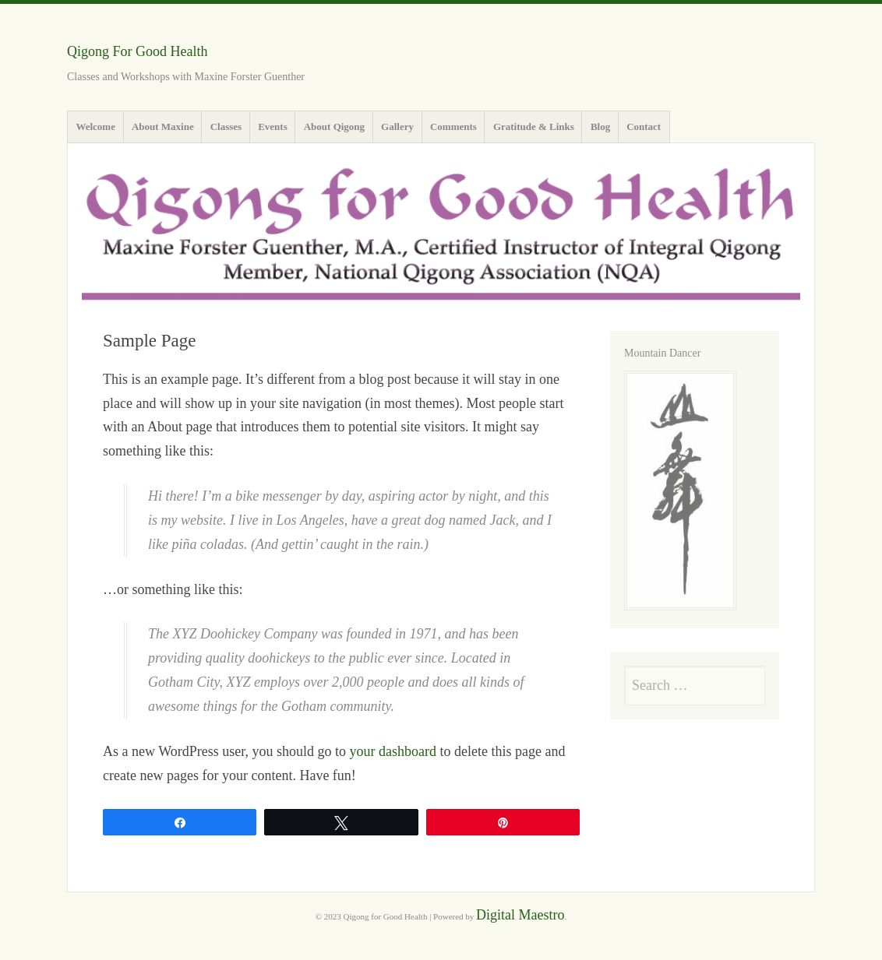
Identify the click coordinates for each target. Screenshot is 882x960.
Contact (643, 126)
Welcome (95, 126)
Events (273, 126)
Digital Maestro (520, 915)
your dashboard (392, 751)
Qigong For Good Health (137, 51)
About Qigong (334, 126)
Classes (226, 126)
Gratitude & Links (533, 126)
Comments (453, 126)
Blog (600, 126)
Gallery (397, 126)
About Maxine (163, 126)
